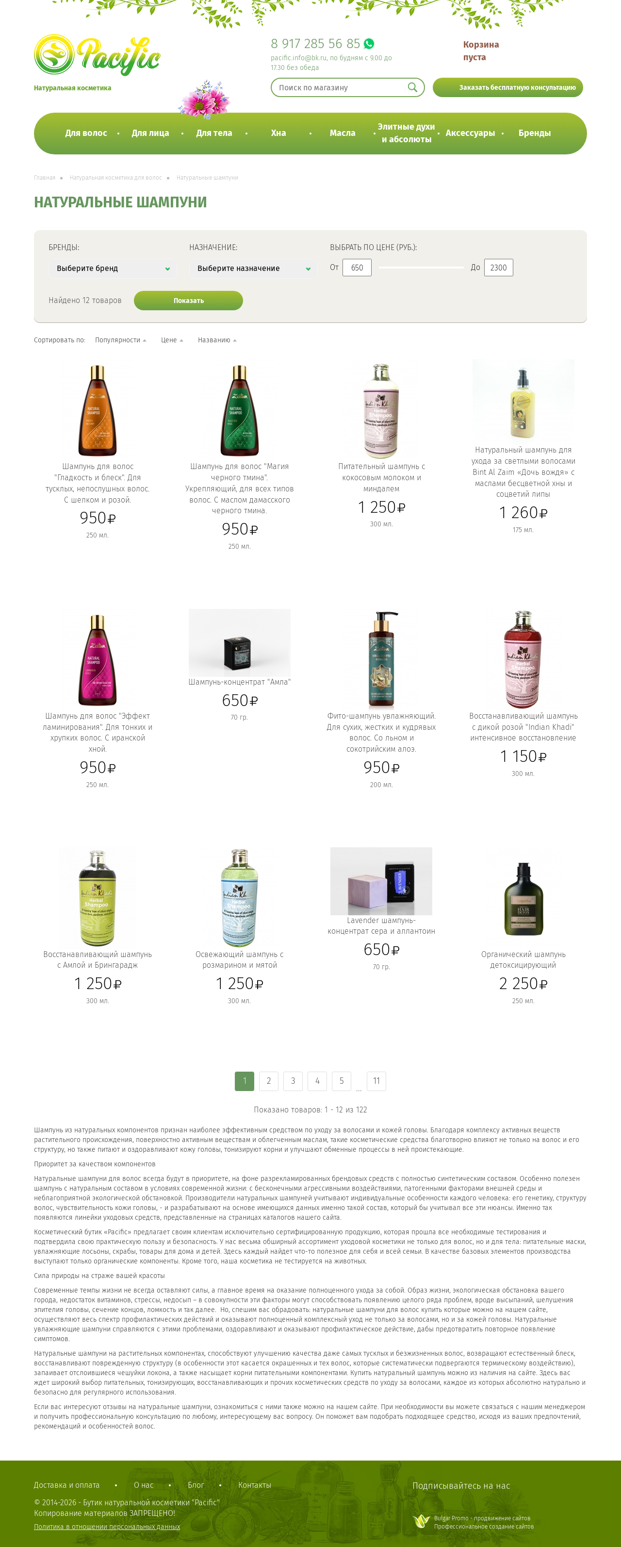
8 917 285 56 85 (315, 43)
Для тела (214, 133)
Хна (278, 133)
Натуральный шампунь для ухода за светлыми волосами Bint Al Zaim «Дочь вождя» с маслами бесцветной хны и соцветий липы (523, 472)
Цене (169, 340)
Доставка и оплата (67, 1485)
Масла (343, 133)
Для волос (86, 133)
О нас (144, 1485)
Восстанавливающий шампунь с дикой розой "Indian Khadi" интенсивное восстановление (523, 727)
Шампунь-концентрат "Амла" (239, 682)
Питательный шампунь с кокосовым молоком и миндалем (381, 477)
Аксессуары (470, 133)
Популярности (117, 340)
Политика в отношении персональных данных (107, 1527)
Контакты (254, 1485)
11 (376, 1081)
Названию (214, 340)
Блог (196, 1485)
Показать (189, 301)
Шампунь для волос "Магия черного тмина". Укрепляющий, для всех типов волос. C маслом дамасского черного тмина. (239, 488)
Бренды (535, 133)
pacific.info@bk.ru (299, 58)
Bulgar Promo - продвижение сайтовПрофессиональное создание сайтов (484, 1522)
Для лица (150, 133)
